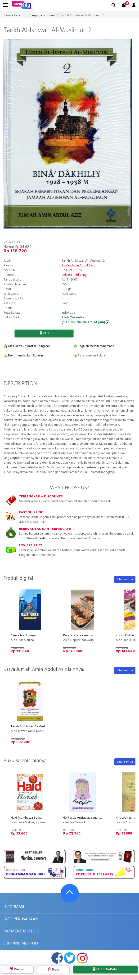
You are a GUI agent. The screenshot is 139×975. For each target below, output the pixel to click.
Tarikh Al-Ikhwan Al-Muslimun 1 (32, 726)
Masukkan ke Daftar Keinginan (27, 346)
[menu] (5, 5)
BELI (44, 333)
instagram (82, 958)
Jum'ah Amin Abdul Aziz (78, 265)
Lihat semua (125, 579)
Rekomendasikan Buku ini (24, 355)
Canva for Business (23, 635)
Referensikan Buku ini (90, 355)
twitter (70, 958)
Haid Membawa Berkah (27, 818)
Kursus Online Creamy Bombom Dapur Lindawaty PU (99, 635)
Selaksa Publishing (74, 275)
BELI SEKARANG (105, 969)
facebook (57, 958)
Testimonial (46, 538)
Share (53, 969)
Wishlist (17, 969)
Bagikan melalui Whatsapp (94, 346)
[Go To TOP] (70, 893)
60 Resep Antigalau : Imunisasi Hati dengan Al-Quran (99, 818)
